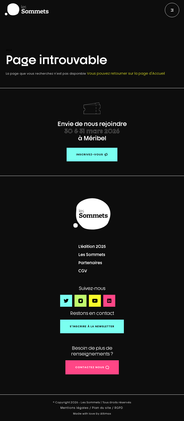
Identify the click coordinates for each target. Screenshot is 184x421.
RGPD (119, 408)
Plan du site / (103, 408)
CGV (82, 270)
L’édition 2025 (92, 246)
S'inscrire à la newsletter (92, 326)
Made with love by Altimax (92, 413)
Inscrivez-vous (89, 154)
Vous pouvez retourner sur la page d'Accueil (126, 73)
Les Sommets (91, 254)
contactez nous (89, 367)
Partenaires (90, 262)
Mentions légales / (76, 408)
